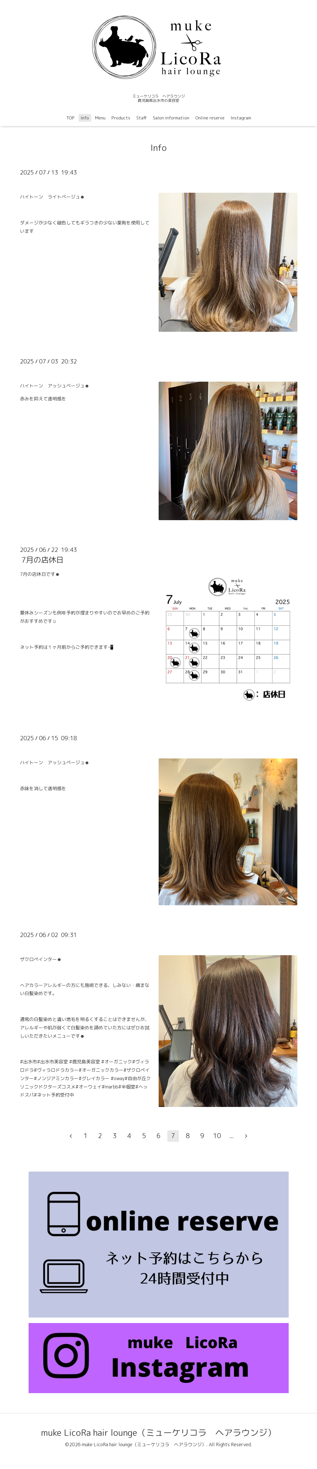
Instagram (241, 118)
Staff (141, 118)
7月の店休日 (42, 559)
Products (121, 118)
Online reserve (210, 118)
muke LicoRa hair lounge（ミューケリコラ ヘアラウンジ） (158, 1433)
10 (217, 1135)
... (231, 1135)
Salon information (171, 118)
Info (85, 118)
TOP (70, 118)
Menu (100, 118)
